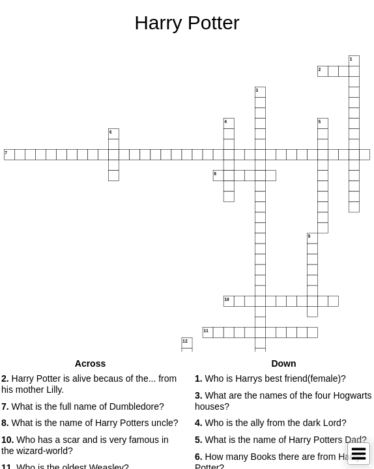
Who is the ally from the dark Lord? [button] (271, 423)
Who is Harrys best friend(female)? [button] (270, 378)
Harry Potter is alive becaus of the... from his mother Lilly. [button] (89, 384)
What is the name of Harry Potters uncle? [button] (90, 423)
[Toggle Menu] (358, 453)
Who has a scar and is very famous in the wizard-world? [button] (85, 445)
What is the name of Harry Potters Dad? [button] (281, 439)
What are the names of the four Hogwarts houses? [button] (283, 401)
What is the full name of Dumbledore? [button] (82, 406)
